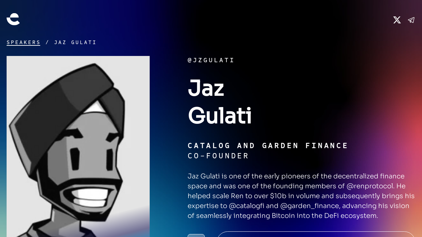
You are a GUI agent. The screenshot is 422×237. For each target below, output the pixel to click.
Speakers (24, 42)
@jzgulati (211, 60)
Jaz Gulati (75, 42)
